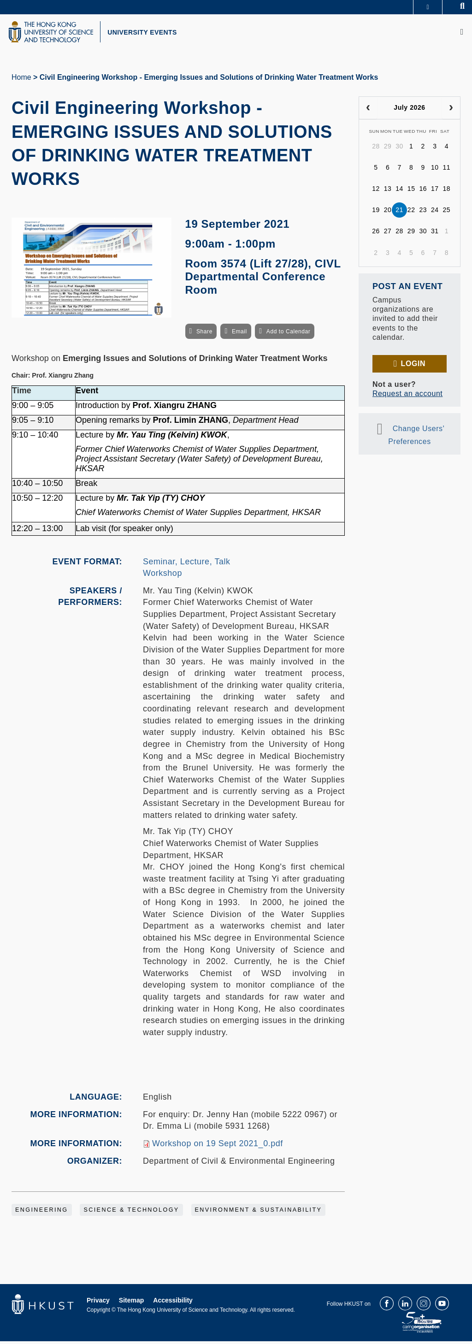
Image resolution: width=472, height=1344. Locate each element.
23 (423, 212)
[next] (451, 111)
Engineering (41, 1212)
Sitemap (131, 1303)
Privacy (98, 1303)
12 (376, 191)
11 (447, 170)
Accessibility (173, 1303)
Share (204, 334)
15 (411, 191)
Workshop (162, 575)
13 (388, 191)
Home (21, 80)
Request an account (407, 396)
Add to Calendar (288, 334)
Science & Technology (131, 1212)
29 (388, 149)
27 (388, 233)
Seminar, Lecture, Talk (186, 563)
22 (411, 212)
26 (376, 233)
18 (447, 191)
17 (435, 191)
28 (376, 149)
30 (399, 149)
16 (423, 191)
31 (435, 233)
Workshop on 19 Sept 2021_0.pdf (217, 1146)
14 (399, 191)
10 (435, 170)
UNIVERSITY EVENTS (150, 33)
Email (239, 334)
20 (388, 212)
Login (413, 366)
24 (435, 212)
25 (447, 212)
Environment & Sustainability (258, 1212)
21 (399, 212)
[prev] (368, 111)
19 (376, 212)
